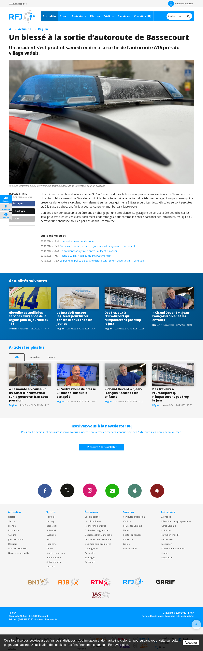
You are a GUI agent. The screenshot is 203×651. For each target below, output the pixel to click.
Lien (14, 218)
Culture (12, 535)
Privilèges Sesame (132, 525)
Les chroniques (93, 521)
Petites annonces (132, 535)
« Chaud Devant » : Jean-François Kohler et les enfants (171, 316)
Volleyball (51, 530)
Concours (90, 562)
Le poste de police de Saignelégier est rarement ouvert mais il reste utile (93, 260)
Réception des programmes (176, 521)
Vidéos (109, 16)
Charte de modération (173, 548)
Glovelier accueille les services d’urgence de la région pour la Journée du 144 (28, 318)
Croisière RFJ (143, 16)
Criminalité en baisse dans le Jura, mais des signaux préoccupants (88, 246)
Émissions (79, 16)
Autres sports (54, 562)
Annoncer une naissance (98, 539)
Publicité (166, 530)
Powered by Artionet (152, 616)
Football (51, 516)
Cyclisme (51, 535)
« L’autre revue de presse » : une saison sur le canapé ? (76, 393)
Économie (13, 530)
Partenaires (167, 539)
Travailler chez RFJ (170, 535)
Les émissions (92, 516)
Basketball (52, 525)
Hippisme (52, 544)
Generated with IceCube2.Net (179, 616)
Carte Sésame (168, 525)
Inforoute (128, 539)
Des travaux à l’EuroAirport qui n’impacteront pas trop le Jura (123, 318)
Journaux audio (16, 539)
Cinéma (127, 521)
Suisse (11, 521)
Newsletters (112, 490)
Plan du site (51, 619)
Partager (16, 203)
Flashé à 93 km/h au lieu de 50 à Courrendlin (76, 255)
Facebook (45, 490)
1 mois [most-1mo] (51, 357)
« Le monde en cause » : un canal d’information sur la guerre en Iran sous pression (29, 394)
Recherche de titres (95, 525)
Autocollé (90, 553)
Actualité (49, 16)
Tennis (50, 548)
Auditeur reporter (17, 548)
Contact (165, 553)
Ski (48, 539)
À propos (166, 516)
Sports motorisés (56, 553)
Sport (64, 16)
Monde (12, 525)
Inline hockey (54, 557)
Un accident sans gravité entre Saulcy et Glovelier (79, 251)
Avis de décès (130, 548)
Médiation (166, 544)
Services (124, 16)
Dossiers (12, 544)
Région (43, 29)
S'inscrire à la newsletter (102, 447)
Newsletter (167, 557)
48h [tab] (17, 357)
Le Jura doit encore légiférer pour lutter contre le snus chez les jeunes (75, 318)
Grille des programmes (97, 530)
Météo (126, 530)
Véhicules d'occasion (134, 516)
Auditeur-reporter (180, 4)
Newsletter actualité (18, 553)
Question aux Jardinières (98, 544)
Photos (95, 16)
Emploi (126, 544)
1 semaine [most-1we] (34, 357)
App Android (157, 490)
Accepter (191, 642)
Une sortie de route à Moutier (68, 241)
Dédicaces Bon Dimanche (98, 535)
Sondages (90, 557)
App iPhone (135, 490)
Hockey (50, 521)
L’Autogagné (91, 548)
